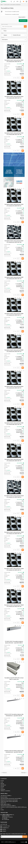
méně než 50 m (20, 535)
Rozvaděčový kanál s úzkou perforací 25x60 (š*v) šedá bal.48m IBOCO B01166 (14, 133)
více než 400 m (20, 100)
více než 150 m (20, 390)
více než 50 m (20, 608)
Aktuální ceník (3, 802)
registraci (8, 107)
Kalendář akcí (3, 785)
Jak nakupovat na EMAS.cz (6, 795)
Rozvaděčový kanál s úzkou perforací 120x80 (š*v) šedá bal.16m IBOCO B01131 (14, 569)
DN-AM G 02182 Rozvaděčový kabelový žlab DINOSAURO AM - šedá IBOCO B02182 (14, 751)
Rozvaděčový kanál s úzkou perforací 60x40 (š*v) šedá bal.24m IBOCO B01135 (14, 460)
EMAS (2, 4)
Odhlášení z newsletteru (5, 790)
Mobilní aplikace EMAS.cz (6, 804)
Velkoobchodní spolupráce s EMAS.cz (8, 805)
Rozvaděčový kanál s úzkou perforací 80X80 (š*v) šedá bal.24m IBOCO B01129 (14, 350)
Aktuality (2, 783)
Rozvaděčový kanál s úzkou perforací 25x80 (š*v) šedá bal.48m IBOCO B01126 (14, 423)
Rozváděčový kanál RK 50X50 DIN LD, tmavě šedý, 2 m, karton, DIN (14, 678)
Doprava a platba (4, 797)
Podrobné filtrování (19, 35)
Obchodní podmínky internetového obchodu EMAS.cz (11, 798)
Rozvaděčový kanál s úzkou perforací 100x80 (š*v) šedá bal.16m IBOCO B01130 (14, 533)
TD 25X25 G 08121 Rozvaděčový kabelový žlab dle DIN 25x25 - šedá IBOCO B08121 (14, 642)
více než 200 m (20, 244)
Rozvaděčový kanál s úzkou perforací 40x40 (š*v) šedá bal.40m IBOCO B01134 (14, 97)
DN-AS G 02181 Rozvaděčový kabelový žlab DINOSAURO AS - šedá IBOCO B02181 (14, 715)
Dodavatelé (3, 789)
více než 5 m (21, 572)
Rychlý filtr (23, 20)
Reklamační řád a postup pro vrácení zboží (9, 800)
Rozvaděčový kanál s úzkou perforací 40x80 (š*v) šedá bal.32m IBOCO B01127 (14, 314)
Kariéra (2, 787)
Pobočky (2, 786)
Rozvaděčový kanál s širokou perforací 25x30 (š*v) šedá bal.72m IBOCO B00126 (14, 496)
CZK (17, 1)
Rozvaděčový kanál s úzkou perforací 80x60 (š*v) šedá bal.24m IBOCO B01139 (14, 387)
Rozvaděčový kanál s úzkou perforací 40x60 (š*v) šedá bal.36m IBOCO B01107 (14, 61)
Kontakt (2, 780)
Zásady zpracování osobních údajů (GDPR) (9, 801)
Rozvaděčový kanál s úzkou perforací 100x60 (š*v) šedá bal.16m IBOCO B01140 (14, 605)
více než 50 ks (20, 718)
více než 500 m (20, 63)
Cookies (2, 809)
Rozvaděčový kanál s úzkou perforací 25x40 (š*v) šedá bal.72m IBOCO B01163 (14, 205)
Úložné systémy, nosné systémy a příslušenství (12, 4)
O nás (2, 782)
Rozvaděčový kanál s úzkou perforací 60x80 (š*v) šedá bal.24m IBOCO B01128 (14, 278)
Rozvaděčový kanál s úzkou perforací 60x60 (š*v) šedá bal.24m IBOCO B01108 (14, 241)
